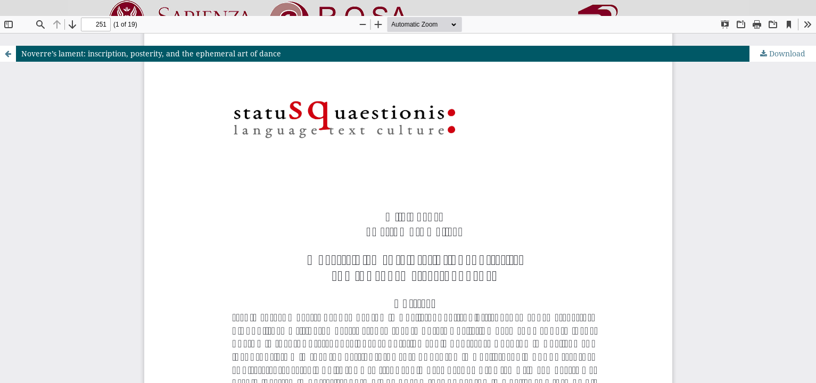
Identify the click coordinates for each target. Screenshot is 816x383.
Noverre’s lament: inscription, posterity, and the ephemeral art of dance (151, 53)
